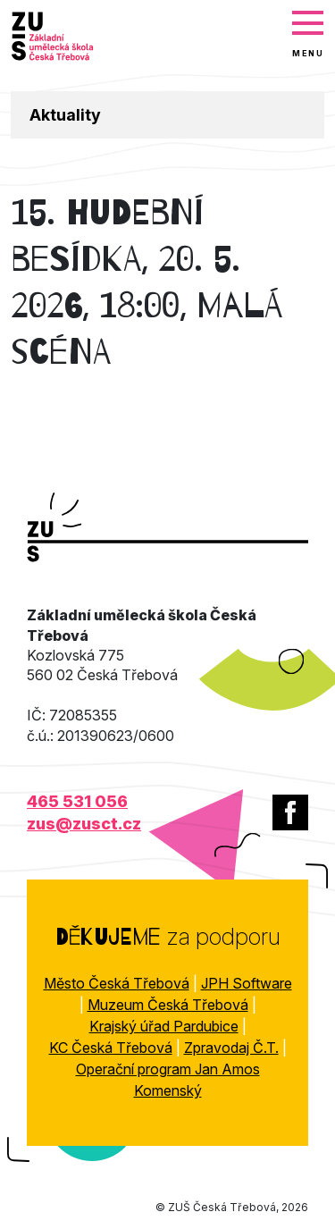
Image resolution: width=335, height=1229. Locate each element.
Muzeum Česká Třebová (168, 1005)
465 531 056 (77, 801)
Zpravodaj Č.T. (231, 1047)
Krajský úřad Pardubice (164, 1026)
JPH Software (246, 983)
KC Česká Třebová (110, 1047)
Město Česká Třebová (116, 983)
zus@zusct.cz (84, 823)
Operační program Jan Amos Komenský (168, 1079)
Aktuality (65, 114)
